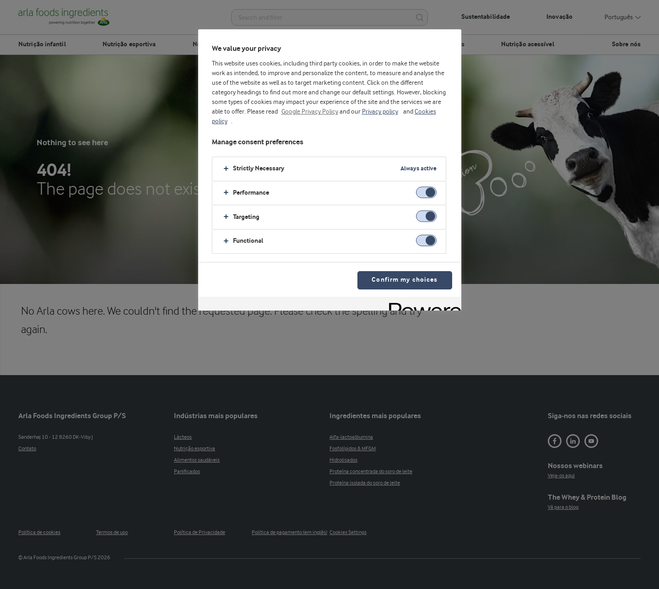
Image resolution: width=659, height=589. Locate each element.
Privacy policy (380, 112)
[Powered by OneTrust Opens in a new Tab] (422, 305)
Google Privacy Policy (309, 112)
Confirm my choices (405, 280)
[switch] (426, 192)
